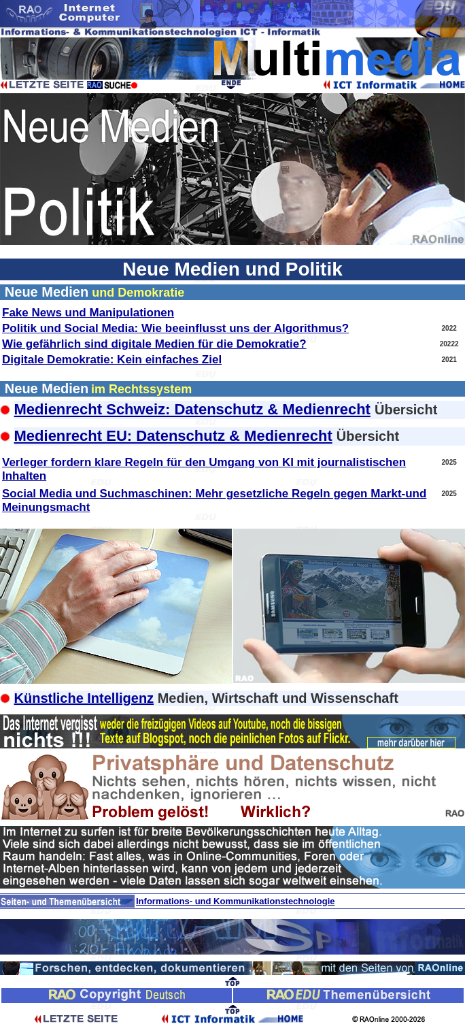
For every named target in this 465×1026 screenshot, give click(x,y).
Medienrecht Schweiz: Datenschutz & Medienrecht (192, 409)
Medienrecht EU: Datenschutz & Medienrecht (173, 435)
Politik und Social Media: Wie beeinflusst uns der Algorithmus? (175, 328)
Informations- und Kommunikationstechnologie (235, 901)
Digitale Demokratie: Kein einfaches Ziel (112, 359)
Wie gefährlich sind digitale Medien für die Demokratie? (154, 343)
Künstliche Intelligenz (84, 698)
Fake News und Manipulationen (88, 312)
